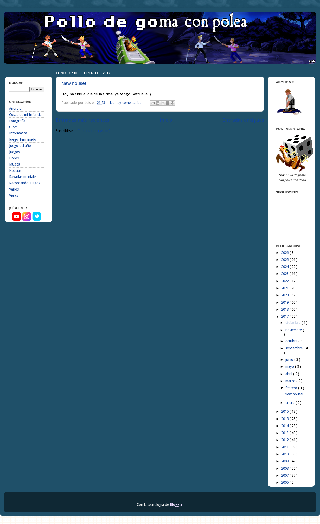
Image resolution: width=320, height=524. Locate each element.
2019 (285, 302)
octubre (291, 341)
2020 (285, 295)
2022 (285, 281)
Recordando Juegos (24, 183)
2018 (285, 309)
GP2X (13, 127)
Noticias (15, 170)
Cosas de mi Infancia (25, 115)
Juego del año (20, 145)
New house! (73, 83)
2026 (285, 253)
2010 (285, 454)
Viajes (13, 195)
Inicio (165, 120)
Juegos (14, 152)
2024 (285, 267)
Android (15, 108)
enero (290, 403)
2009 (285, 461)
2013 (285, 433)
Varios (14, 189)
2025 (285, 260)
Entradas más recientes (82, 120)
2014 (285, 426)
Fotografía (17, 121)
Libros (14, 158)
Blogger (176, 504)
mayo (290, 366)
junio (289, 359)
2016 (285, 411)
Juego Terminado (22, 139)
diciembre (293, 322)
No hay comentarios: (126, 103)
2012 (285, 440)
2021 (285, 288)
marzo (290, 381)
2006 (285, 482)
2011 (285, 447)
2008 (285, 468)
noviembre (294, 330)
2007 (285, 475)
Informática (18, 133)
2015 (285, 419)
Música (14, 164)
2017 (285, 316)
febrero (291, 388)
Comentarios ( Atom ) (94, 131)
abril (289, 374)
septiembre (294, 348)
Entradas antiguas (243, 120)
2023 (285, 274)
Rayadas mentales (23, 177)
